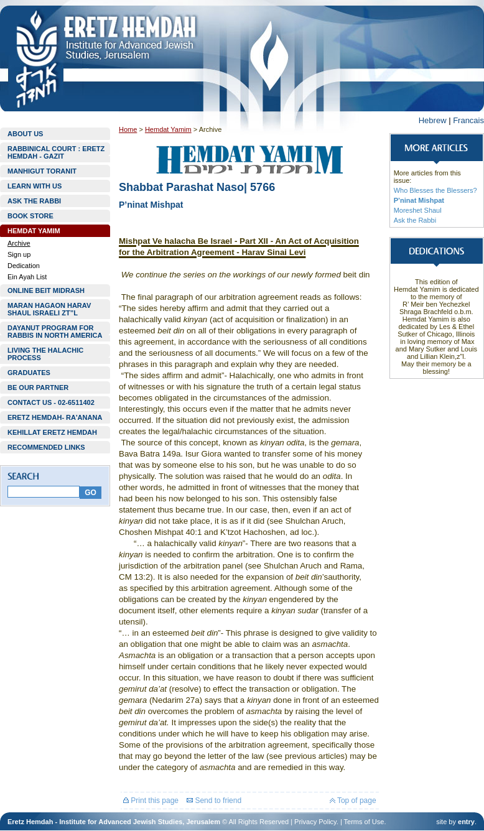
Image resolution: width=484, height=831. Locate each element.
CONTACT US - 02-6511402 (51, 402)
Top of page (353, 800)
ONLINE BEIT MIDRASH (46, 290)
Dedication (23, 265)
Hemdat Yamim (168, 129)
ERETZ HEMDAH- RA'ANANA (54, 417)
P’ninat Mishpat (419, 200)
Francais (468, 120)
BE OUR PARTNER (37, 387)
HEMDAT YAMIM (33, 230)
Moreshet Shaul (418, 210)
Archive (18, 243)
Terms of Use (364, 821)
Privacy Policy (315, 821)
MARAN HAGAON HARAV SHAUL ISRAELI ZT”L (49, 309)
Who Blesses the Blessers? (435, 190)
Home (128, 129)
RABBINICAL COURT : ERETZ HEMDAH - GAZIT (56, 152)
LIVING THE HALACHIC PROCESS (45, 353)
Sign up (18, 254)
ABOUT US (25, 133)
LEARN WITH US (34, 186)
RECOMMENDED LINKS (46, 447)
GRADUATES (28, 372)
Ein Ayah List (27, 277)
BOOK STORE (30, 216)
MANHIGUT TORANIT (42, 171)
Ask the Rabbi (415, 220)
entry (466, 821)
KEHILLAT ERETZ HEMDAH (52, 432)
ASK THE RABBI (34, 201)
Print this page (151, 800)
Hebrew (433, 120)
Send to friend (214, 800)
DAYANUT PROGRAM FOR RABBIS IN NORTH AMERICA (54, 331)
